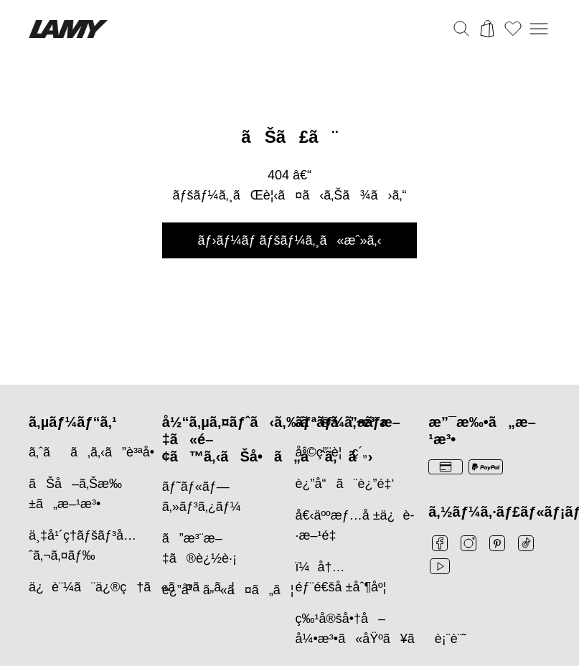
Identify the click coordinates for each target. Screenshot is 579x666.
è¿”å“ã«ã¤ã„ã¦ (228, 590)
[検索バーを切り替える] (461, 28)
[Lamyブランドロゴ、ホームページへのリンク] (68, 29)
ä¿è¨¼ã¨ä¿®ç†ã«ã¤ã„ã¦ (132, 587)
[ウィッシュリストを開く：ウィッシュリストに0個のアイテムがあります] (513, 28)
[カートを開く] (487, 28)
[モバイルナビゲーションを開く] (538, 28)
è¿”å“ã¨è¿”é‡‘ (345, 484)
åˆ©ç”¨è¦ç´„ (331, 452)
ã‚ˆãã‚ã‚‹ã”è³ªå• (96, 452)
